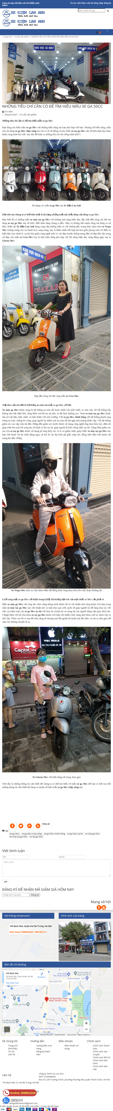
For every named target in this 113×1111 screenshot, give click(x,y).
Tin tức (73, 3)
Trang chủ (13, 1045)
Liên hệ (90, 3)
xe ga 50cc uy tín (75, 833)
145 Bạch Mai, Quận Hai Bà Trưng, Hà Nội (31, 926)
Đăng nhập (98, 3)
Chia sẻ (46, 823)
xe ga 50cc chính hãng (54, 833)
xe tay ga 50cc (36, 836)
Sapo (56, 1106)
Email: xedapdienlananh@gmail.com (20, 1103)
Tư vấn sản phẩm (28, 114)
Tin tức (11, 1051)
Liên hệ (11, 1054)
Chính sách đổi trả (101, 1057)
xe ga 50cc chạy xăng (32, 833)
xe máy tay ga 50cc (19, 836)
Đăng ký (107, 3)
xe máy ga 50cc (92, 833)
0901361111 (17, 1101)
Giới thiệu (81, 3)
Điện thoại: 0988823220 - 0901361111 (28, 932)
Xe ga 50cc (15, 833)
